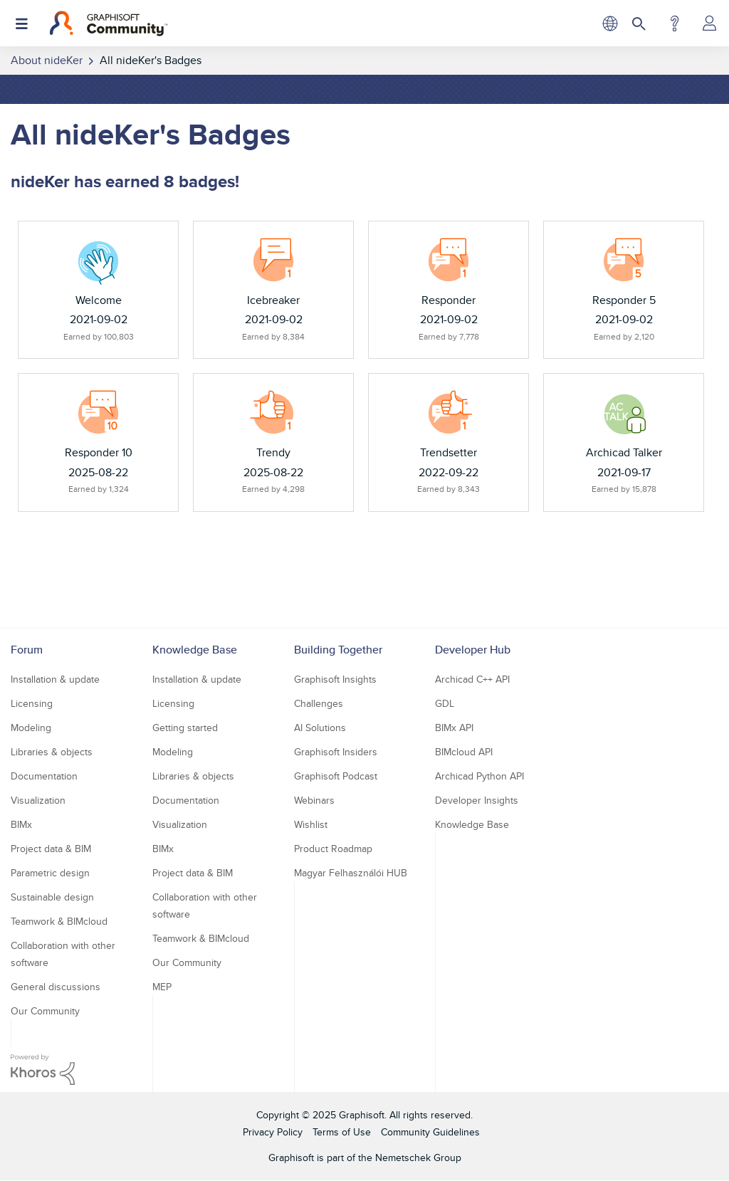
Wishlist (310, 824)
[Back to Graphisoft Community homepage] (108, 23)
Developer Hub (472, 649)
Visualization (38, 800)
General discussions (55, 987)
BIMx (21, 824)
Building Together (338, 649)
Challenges (318, 703)
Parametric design (50, 873)
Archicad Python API (479, 776)
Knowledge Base (194, 649)
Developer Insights (476, 800)
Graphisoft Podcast (335, 776)
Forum (27, 649)
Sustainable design (52, 897)
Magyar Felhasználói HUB (350, 873)
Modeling (31, 727)
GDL (444, 703)
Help (674, 23)
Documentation (44, 776)
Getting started (185, 727)
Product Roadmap (333, 848)
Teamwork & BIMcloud (59, 921)
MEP (162, 987)
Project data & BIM (51, 848)
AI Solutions (320, 727)
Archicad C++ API (472, 679)
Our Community (45, 1011)
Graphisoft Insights (335, 679)
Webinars (314, 800)
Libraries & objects (52, 752)
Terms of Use (342, 1132)
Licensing (32, 703)
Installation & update (55, 679)
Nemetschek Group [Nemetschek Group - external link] (418, 1157)
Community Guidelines (430, 1132)
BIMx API (454, 727)
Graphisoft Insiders (335, 752)
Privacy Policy (273, 1132)
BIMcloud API (464, 752)
